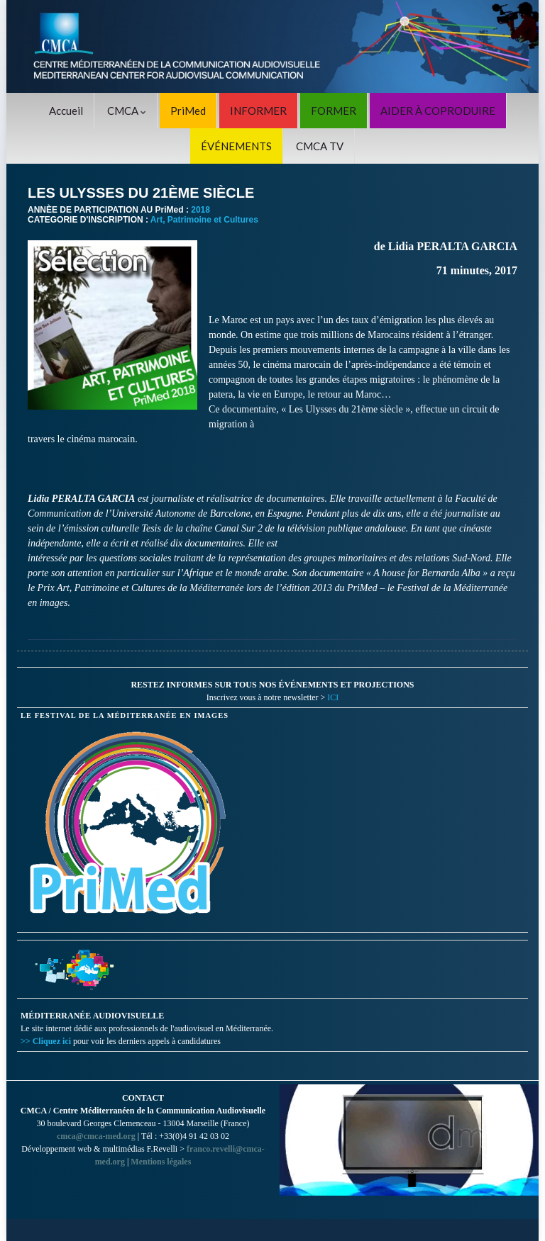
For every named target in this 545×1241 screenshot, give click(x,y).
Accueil (66, 110)
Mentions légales (161, 1162)
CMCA (126, 110)
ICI (332, 697)
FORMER (333, 110)
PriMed (188, 110)
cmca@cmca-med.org (96, 1136)
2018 (200, 210)
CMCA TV (319, 146)
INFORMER (258, 110)
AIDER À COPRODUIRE (437, 110)
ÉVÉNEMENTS (236, 146)
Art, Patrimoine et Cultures (204, 220)
